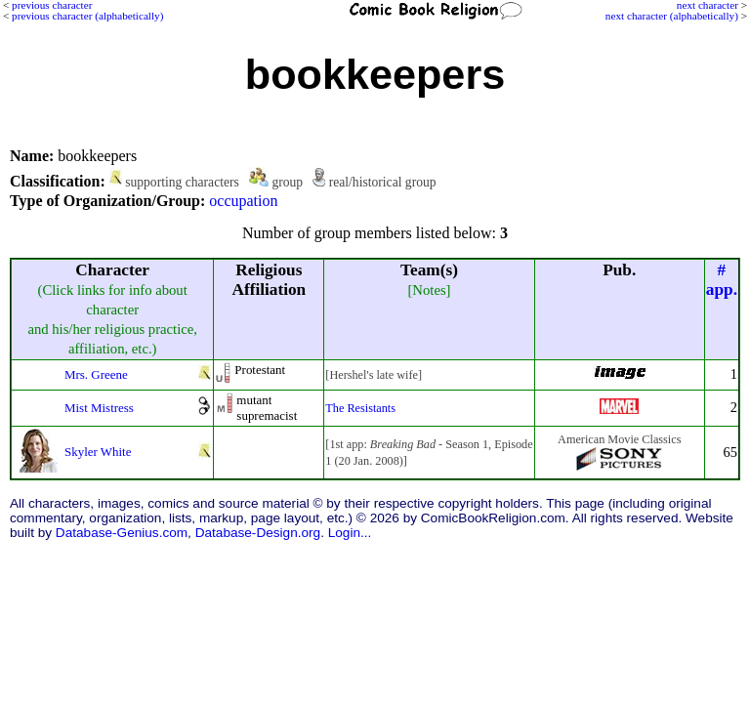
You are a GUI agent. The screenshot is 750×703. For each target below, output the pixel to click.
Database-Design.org (257, 532)
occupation (243, 200)
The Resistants (360, 408)
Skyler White (97, 451)
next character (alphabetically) (671, 15)
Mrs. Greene (96, 374)
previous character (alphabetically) (87, 15)
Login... (350, 532)
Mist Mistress (99, 407)
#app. (721, 280)
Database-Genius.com (122, 532)
